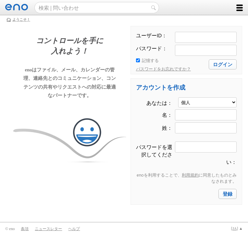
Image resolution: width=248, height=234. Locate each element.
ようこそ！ (21, 19)
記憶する (150, 60)
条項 (25, 229)
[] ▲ (237, 228)
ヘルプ (74, 229)
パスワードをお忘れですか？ (163, 68)
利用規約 (190, 175)
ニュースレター (48, 229)
